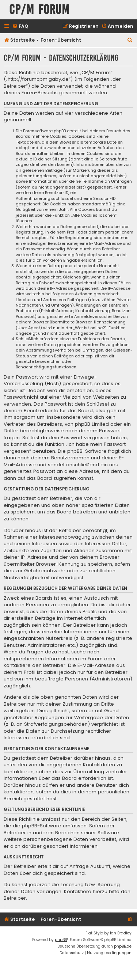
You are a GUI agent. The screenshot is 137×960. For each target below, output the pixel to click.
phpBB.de (123, 946)
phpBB (61, 939)
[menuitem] (20, 26)
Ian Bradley (121, 933)
